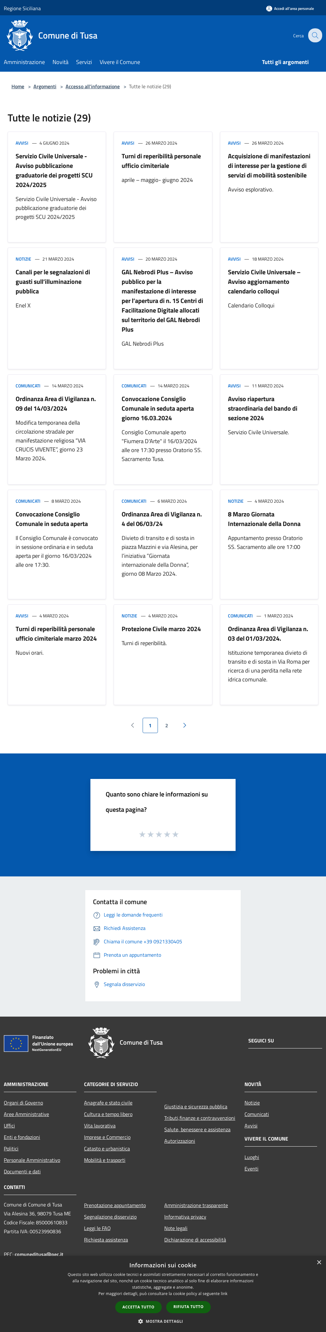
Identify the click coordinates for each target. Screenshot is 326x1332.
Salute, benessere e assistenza (197, 1129)
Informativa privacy (185, 1216)
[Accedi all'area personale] (290, 8)
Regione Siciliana (22, 8)
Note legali (176, 1228)
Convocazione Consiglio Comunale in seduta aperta (52, 519)
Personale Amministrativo (32, 1160)
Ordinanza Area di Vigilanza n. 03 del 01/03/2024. (268, 633)
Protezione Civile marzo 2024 (161, 629)
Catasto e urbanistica (107, 1148)
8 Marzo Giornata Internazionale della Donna (264, 519)
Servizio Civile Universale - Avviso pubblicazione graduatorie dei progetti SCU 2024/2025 (54, 170)
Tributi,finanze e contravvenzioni (199, 1118)
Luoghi (251, 1157)
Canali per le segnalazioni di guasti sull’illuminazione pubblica (53, 281)
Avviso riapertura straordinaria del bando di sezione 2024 (262, 408)
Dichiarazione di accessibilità (195, 1239)
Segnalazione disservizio (110, 1216)
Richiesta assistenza (106, 1239)
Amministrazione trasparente (196, 1205)
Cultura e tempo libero (108, 1114)
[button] (163, 1321)
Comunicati (28, 385)
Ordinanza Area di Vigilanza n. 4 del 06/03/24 (162, 519)
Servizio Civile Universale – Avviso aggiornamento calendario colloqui (264, 281)
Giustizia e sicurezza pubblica (195, 1106)
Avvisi (22, 143)
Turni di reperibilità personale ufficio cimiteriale (161, 160)
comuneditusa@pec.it (39, 1254)
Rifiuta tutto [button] (189, 1306)
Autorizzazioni (179, 1141)
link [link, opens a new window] (224, 1293)
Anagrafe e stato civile (108, 1102)
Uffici (9, 1125)
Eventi (251, 1168)
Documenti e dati (22, 1171)
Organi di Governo (23, 1102)
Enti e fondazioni (22, 1137)
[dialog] (163, 1294)
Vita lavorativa (100, 1125)
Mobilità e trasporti (104, 1160)
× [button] (318, 1262)
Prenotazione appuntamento (115, 1205)
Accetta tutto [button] (138, 1307)
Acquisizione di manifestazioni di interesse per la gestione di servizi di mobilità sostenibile (269, 165)
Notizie (23, 259)
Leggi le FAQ (97, 1228)
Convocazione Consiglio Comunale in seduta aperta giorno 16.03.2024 (158, 408)
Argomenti (44, 86)
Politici (11, 1148)
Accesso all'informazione (93, 86)
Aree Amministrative (26, 1114)
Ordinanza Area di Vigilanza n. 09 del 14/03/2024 (56, 403)
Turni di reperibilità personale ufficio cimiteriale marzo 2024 (56, 633)
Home (17, 86)
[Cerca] (314, 35)
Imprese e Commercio (107, 1137)
